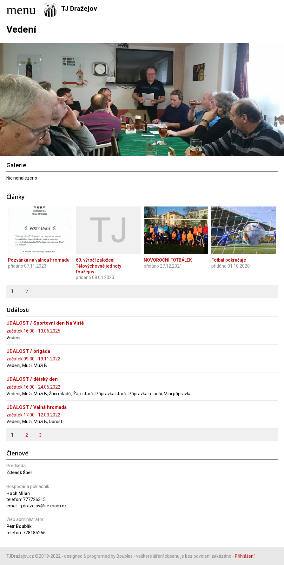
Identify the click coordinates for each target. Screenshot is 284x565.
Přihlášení (244, 556)
